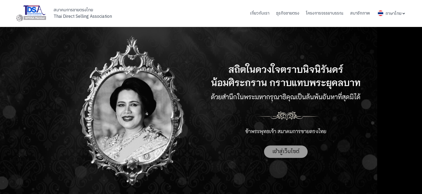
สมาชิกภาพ (360, 13)
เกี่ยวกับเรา (259, 13)
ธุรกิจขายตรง (287, 13)
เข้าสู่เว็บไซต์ (286, 151)
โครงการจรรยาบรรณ (324, 13)
